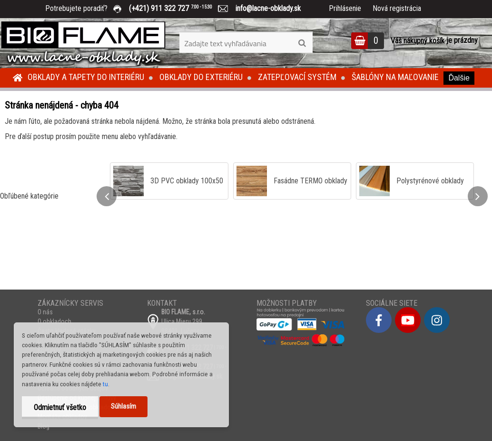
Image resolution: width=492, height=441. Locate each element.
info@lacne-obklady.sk (264, 8)
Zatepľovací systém (297, 77)
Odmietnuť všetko (60, 407)
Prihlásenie (345, 8)
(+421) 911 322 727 (177, 8)
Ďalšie (458, 78)
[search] (302, 43)
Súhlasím (123, 406)
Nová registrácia (397, 8)
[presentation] (107, 196)
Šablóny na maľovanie (395, 77)
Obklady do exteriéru (201, 77)
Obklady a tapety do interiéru (86, 77)
